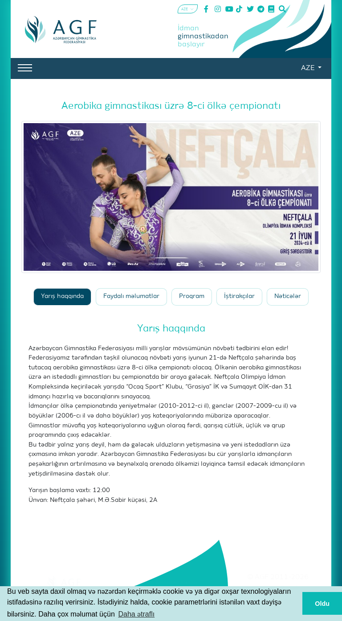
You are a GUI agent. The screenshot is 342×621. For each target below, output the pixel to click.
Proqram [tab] (191, 296)
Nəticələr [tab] (287, 296)
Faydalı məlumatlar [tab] (131, 296)
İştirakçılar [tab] (239, 296)
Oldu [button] (322, 603)
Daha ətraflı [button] (136, 614)
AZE (308, 68)
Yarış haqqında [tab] (62, 296)
